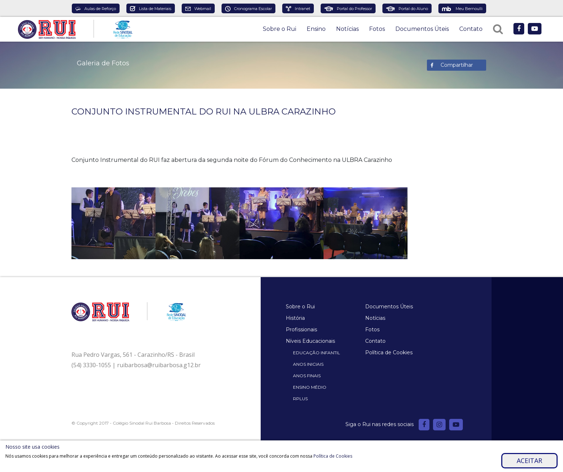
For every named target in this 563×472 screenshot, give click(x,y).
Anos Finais (307, 375)
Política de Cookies (389, 352)
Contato (471, 28)
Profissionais (301, 329)
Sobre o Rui (279, 28)
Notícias (347, 28)
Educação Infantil (316, 352)
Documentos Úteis (422, 28)
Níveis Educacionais (310, 341)
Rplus (300, 398)
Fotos (377, 28)
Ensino (316, 28)
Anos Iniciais (308, 364)
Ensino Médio (309, 387)
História (295, 318)
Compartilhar (457, 65)
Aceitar (529, 460)
